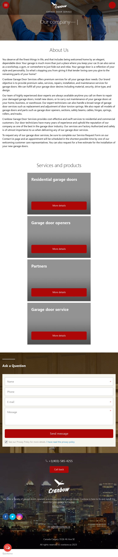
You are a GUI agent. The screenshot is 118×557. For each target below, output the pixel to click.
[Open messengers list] (8, 548)
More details (59, 205)
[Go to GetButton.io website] (8, 554)
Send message (59, 433)
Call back (59, 469)
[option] (59, 20)
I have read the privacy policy (61, 441)
